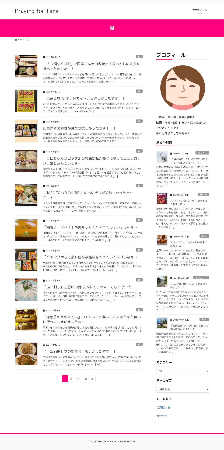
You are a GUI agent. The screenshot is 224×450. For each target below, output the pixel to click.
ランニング (201, 277)
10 (85, 379)
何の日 (203, 194)
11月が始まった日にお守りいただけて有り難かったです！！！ (189, 160)
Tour (204, 236)
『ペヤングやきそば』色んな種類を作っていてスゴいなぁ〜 (90, 257)
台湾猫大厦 (163, 407)
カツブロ (161, 416)
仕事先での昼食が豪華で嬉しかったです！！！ (79, 128)
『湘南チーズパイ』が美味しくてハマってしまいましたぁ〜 (90, 227)
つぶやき (202, 152)
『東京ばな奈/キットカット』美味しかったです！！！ (86, 98)
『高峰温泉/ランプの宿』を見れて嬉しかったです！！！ (189, 327)
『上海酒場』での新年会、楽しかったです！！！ (81, 351)
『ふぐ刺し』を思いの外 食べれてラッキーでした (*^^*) (87, 286)
